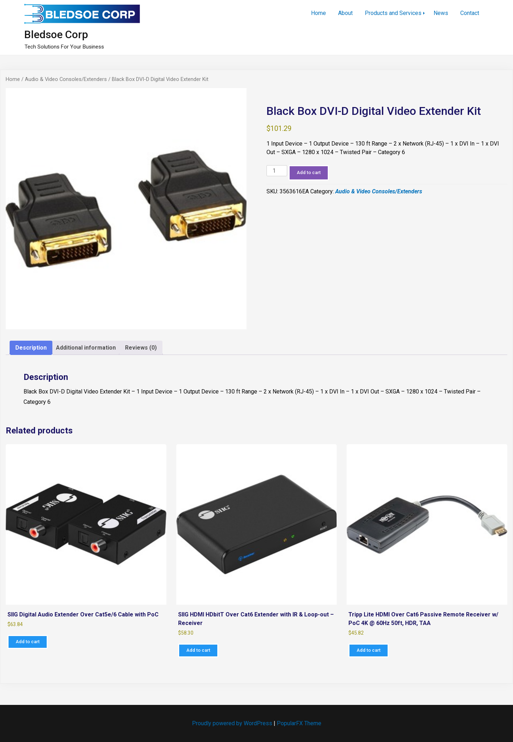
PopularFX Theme (299, 723)
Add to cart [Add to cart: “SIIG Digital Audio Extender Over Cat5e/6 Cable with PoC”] (28, 641)
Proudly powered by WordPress (233, 723)
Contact (469, 13)
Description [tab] (31, 347)
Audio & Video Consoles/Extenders (66, 79)
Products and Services (393, 13)
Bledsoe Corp (56, 34)
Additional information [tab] (86, 347)
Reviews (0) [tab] (141, 347)
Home (318, 13)
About (345, 13)
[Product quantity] (276, 170)
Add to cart (309, 172)
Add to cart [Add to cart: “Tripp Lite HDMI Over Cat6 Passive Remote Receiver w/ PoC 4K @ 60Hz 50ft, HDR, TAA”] (368, 650)
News (441, 13)
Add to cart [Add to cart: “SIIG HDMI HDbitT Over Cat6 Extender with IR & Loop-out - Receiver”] (198, 650)
